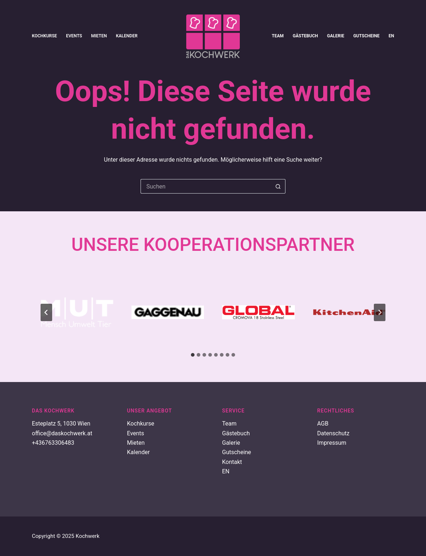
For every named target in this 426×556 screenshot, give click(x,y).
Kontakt (232, 462)
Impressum (332, 442)
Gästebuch (305, 35)
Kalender (127, 35)
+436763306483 (53, 442)
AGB (323, 423)
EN (391, 35)
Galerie (335, 35)
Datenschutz (333, 433)
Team (278, 35)
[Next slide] (379, 312)
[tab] (193, 355)
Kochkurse (44, 35)
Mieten (99, 35)
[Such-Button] (278, 186)
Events (74, 35)
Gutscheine (366, 35)
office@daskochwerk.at (62, 433)
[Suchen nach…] (206, 186)
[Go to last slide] (46, 312)
